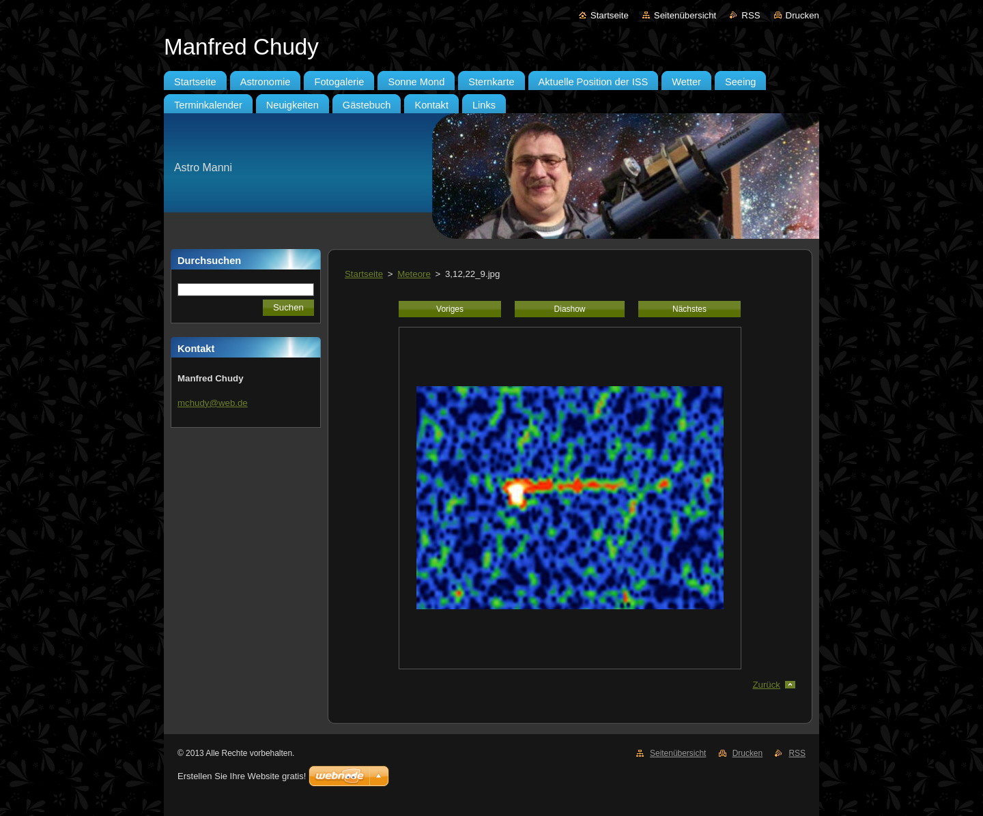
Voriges (450, 309)
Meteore (414, 274)
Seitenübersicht (685, 15)
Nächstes (689, 309)
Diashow (570, 309)
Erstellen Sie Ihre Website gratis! (241, 776)
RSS (750, 15)
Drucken (802, 15)
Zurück (766, 685)
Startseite (609, 15)
